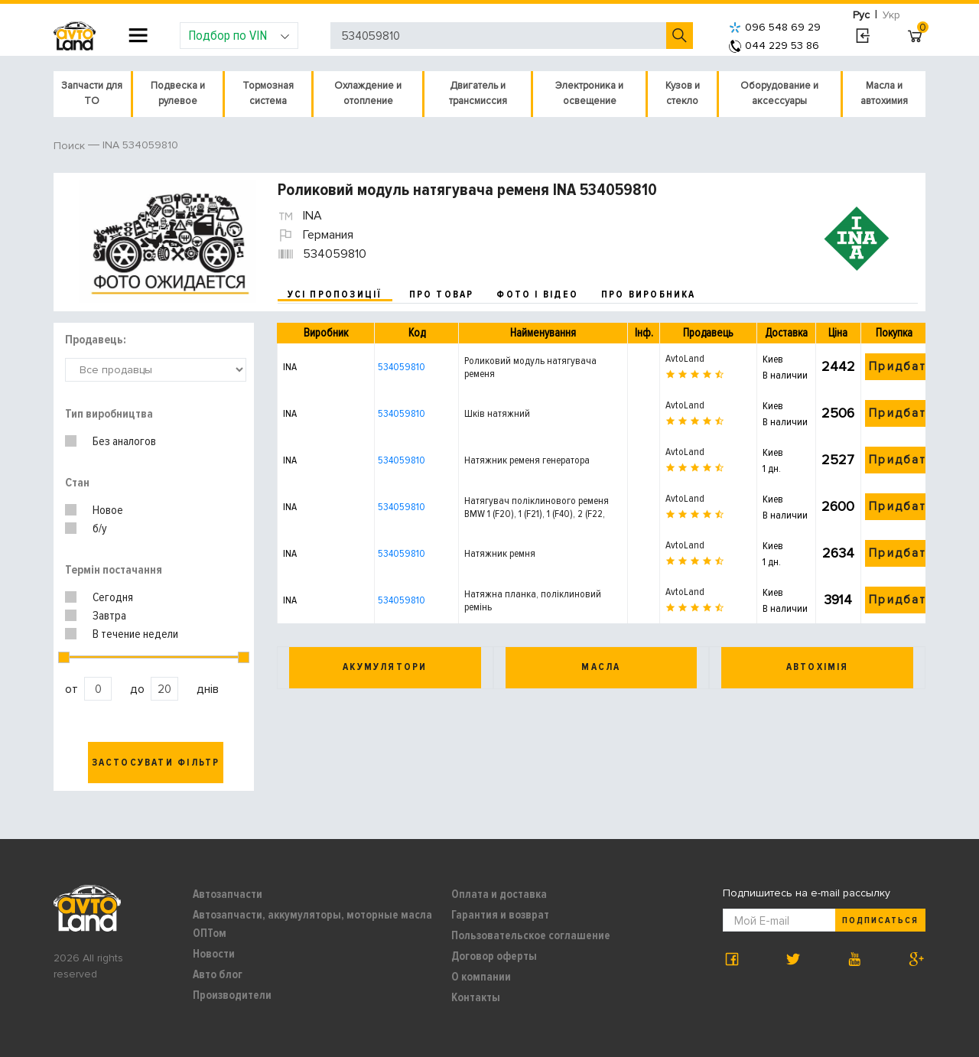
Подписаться (880, 920)
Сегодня (113, 597)
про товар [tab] (441, 294)
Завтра (109, 615)
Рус (861, 14)
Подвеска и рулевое (178, 93)
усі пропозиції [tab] (335, 294)
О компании (481, 977)
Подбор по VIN (239, 35)
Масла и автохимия (884, 93)
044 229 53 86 (774, 45)
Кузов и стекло (682, 93)
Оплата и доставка (499, 894)
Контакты (475, 997)
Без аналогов (124, 441)
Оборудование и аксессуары (779, 93)
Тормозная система (268, 93)
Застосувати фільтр (156, 762)
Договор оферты (494, 956)
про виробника (648, 294)
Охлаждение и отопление (368, 93)
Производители (232, 995)
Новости (214, 954)
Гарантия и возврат (500, 915)
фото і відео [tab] (537, 294)
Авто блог (217, 974)
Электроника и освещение (589, 93)
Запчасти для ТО (91, 93)
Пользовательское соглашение (530, 935)
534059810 (401, 366)
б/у (100, 528)
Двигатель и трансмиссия (478, 93)
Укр (891, 14)
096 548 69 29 (775, 27)
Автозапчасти (227, 894)
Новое (108, 510)
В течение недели (135, 634)
